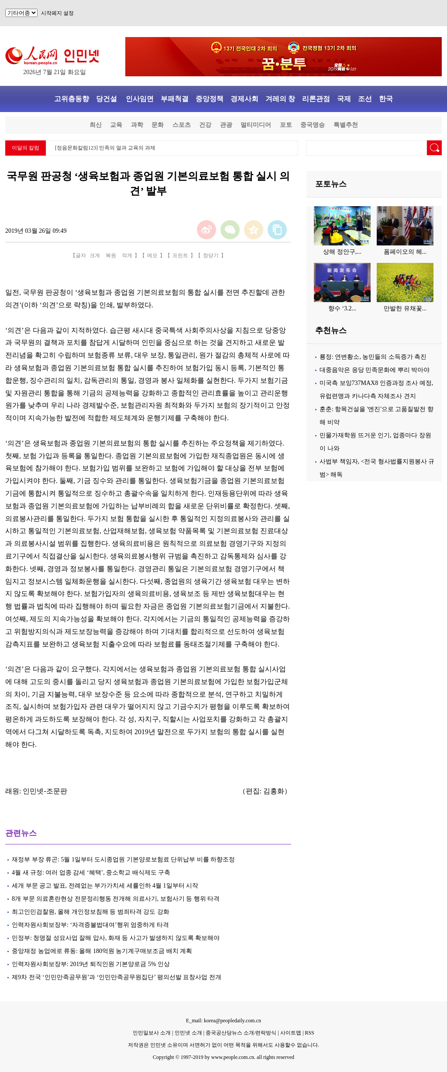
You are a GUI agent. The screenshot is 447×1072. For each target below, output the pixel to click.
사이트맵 (290, 1033)
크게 (94, 255)
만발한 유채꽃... (405, 308)
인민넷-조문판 (45, 791)
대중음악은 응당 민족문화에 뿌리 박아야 (375, 370)
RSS (309, 1033)
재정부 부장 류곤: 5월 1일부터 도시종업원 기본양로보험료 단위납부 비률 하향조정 (123, 859)
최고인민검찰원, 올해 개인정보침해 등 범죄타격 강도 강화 (90, 912)
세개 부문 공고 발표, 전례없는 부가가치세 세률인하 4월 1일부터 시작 (105, 885)
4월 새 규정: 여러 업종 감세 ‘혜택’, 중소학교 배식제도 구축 (91, 872)
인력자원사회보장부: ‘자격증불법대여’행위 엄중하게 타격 (91, 925)
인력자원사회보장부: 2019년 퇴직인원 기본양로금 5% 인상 (91, 964)
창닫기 (211, 255)
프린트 (180, 255)
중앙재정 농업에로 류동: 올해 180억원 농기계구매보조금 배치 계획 (102, 951)
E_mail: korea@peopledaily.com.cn (223, 1021)
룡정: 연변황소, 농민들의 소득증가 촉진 (373, 357)
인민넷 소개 (187, 1033)
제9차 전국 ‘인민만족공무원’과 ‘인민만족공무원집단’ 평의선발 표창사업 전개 (116, 977)
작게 (127, 255)
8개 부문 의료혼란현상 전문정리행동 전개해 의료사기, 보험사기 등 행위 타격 (116, 898)
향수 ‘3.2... (342, 308)
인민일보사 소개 (152, 1033)
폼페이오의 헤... (405, 251)
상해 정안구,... (342, 251)
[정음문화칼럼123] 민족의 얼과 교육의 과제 (105, 148)
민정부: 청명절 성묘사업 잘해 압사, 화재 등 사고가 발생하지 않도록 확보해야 (116, 938)
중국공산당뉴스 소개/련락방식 (241, 1033)
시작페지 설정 (57, 13)
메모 (152, 255)
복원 (111, 255)
